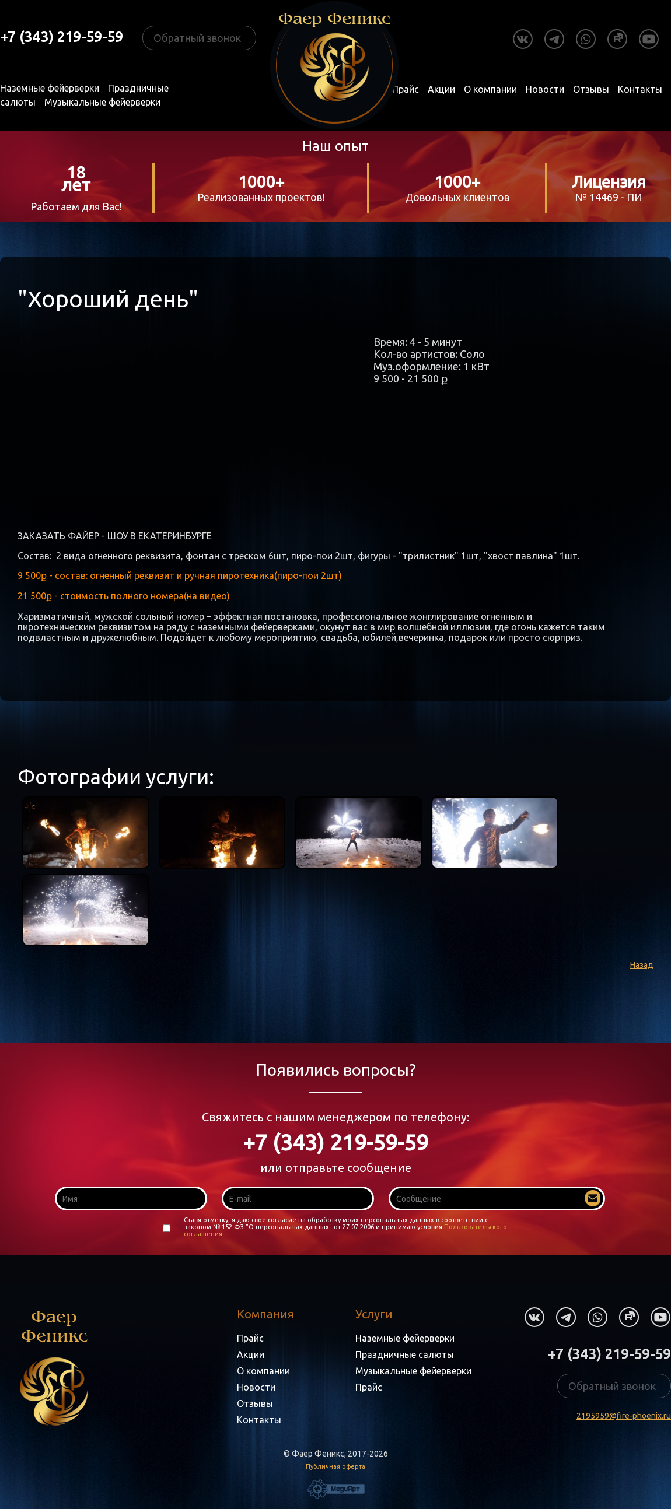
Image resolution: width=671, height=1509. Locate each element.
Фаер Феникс (54, 1366)
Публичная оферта (335, 1466)
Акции (441, 89)
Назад (641, 965)
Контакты (640, 89)
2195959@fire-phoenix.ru (623, 1415)
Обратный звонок (197, 38)
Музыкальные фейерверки (102, 102)
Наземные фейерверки (49, 88)
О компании (490, 89)
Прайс (405, 89)
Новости (545, 89)
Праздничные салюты (404, 1354)
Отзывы (591, 89)
